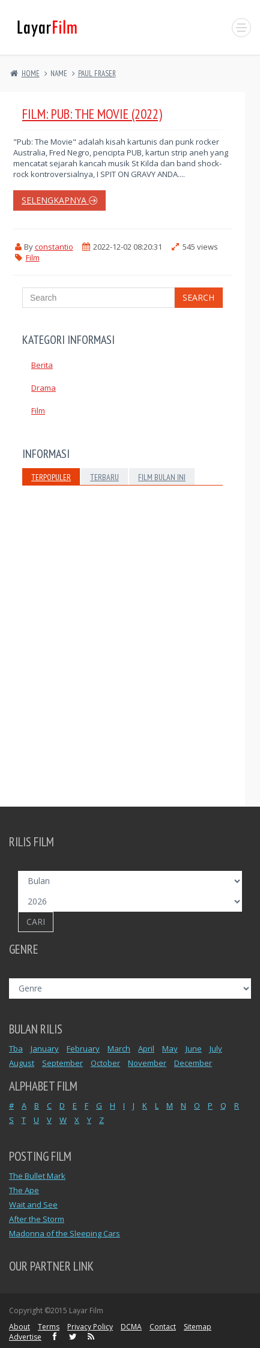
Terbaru (104, 477)
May (170, 1048)
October (105, 1063)
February (83, 1048)
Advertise (25, 1337)
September (62, 1063)
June (194, 1048)
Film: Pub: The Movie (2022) (92, 113)
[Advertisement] (130, 663)
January (45, 1048)
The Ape (24, 1190)
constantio (54, 246)
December (193, 1063)
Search (198, 297)
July (216, 1048)
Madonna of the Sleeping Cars (64, 1233)
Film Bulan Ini (162, 477)
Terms (48, 1327)
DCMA (131, 1327)
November (147, 1063)
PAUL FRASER (97, 73)
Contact (163, 1327)
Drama (43, 387)
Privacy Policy (90, 1327)
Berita (42, 365)
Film (33, 257)
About (19, 1327)
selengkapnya (59, 200)
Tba (16, 1048)
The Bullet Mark (37, 1175)
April (146, 1048)
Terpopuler (51, 477)
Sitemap (197, 1327)
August (21, 1063)
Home (31, 73)
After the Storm (36, 1219)
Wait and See (33, 1204)
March (118, 1048)
